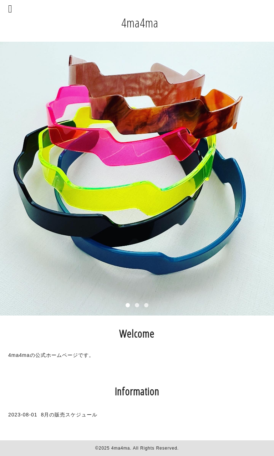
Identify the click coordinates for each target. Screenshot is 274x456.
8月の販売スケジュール (69, 414)
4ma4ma (139, 22)
